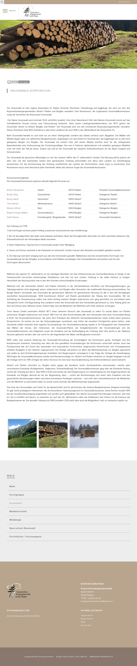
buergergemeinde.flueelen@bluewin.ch (97, 607)
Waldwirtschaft (18, 511)
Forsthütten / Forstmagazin (25, 537)
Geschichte (86, 631)
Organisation (87, 621)
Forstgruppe (16, 495)
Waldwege (15, 520)
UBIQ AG (83, 657)
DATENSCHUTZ (107, 657)
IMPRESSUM (94, 657)
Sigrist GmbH (68, 657)
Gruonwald (15, 503)
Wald (12, 486)
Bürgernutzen (87, 624)
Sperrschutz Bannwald (22, 528)
